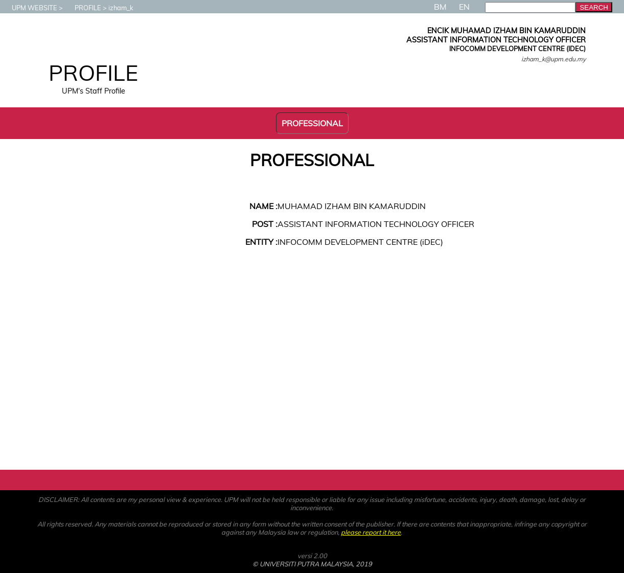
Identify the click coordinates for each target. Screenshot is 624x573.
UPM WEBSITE (29, 8)
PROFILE (82, 8)
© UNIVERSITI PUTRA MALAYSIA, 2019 (312, 564)
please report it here (371, 532)
